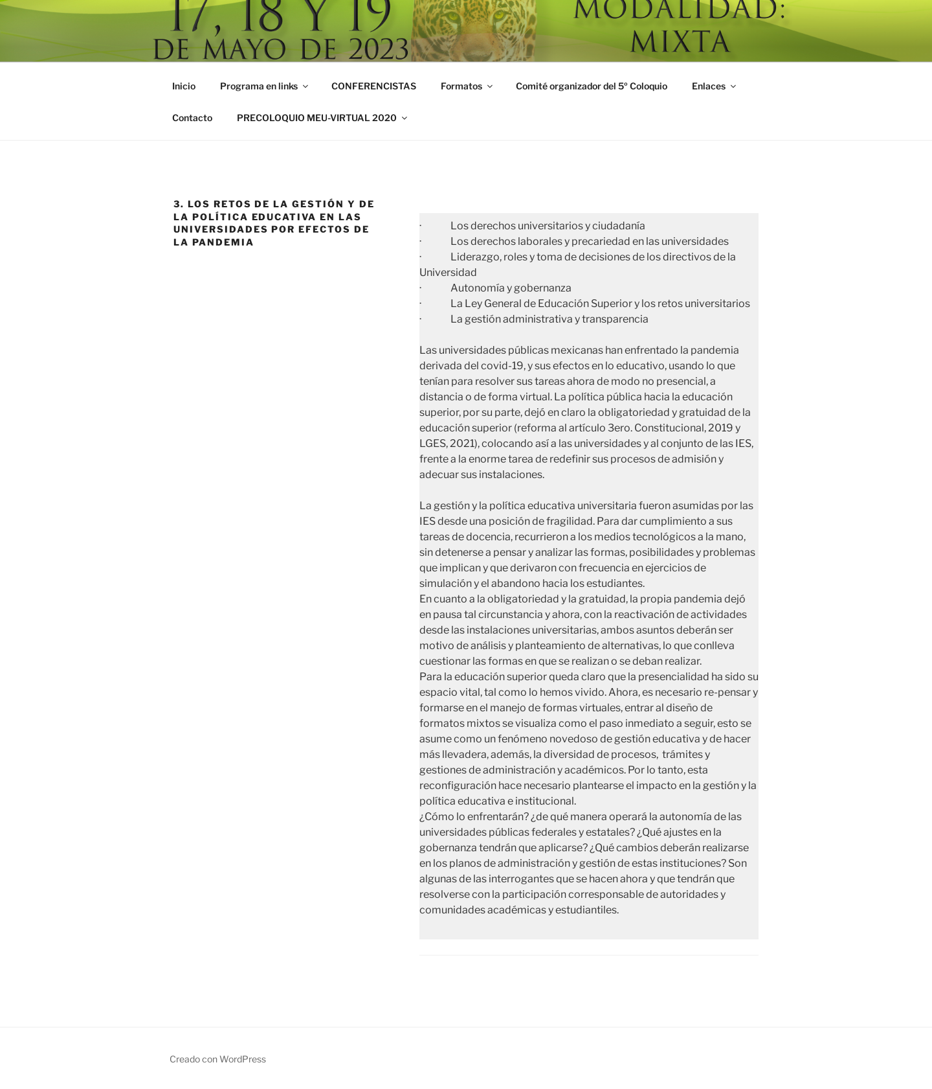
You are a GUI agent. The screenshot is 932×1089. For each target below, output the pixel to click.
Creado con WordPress (218, 1058)
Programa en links (265, 85)
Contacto (192, 117)
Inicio (183, 85)
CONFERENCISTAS (373, 85)
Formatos (467, 85)
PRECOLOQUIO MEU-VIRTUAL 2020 (323, 117)
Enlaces (715, 85)
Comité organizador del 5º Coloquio (591, 85)
